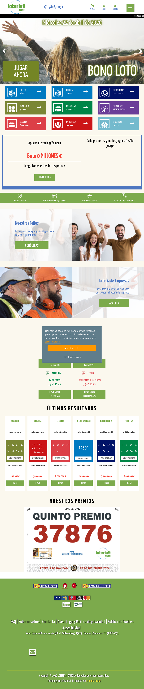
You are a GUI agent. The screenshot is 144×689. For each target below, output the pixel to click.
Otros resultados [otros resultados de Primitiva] (129, 458)
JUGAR (14, 483)
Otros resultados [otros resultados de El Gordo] (60, 458)
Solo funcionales (72, 357)
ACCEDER (114, 303)
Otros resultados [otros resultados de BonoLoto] (15, 458)
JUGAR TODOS (45, 177)
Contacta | (49, 622)
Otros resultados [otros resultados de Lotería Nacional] (83, 458)
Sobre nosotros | (30, 622)
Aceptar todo (71, 348)
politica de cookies (52, 342)
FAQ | (15, 622)
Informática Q (93, 680)
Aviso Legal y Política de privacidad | (83, 622)
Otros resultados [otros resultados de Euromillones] (106, 458)
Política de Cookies (120, 622)
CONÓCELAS (32, 245)
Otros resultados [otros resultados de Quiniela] (38, 458)
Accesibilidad (71, 628)
